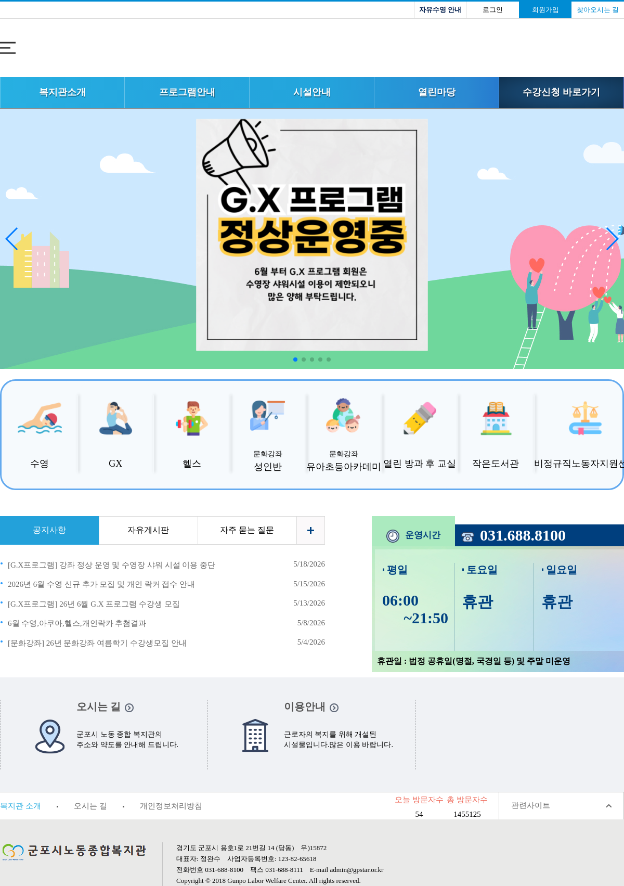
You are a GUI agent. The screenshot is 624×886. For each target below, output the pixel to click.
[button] (612, 238)
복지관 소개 (20, 806)
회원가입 (545, 10)
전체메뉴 (8, 48)
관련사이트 (530, 805)
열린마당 (437, 92)
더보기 (310, 530)
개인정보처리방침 (171, 806)
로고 (312, 49)
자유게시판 (148, 529)
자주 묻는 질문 (247, 529)
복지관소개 (62, 92)
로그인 (493, 10)
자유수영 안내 (440, 10)
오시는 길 (90, 806)
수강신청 (561, 92)
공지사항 (49, 529)
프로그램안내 (187, 92)
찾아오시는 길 (598, 10)
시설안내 (312, 92)
